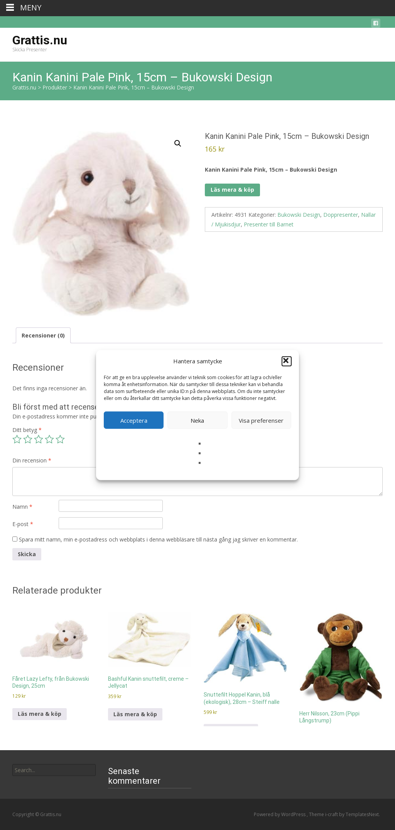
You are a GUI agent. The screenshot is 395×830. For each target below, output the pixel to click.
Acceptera (133, 420)
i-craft (332, 814)
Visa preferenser (261, 420)
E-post (22, 524)
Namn (22, 506)
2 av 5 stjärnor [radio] (27, 439)
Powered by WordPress (280, 814)
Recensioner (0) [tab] (43, 335)
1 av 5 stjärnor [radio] (17, 439)
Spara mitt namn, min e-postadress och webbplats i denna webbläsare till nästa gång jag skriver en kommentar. (158, 539)
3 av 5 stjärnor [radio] (38, 439)
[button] (286, 361)
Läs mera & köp (232, 189)
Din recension (31, 460)
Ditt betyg (27, 430)
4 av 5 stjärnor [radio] (49, 439)
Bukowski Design (298, 214)
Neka (197, 420)
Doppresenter (340, 214)
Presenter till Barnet (269, 224)
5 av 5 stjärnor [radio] (60, 439)
